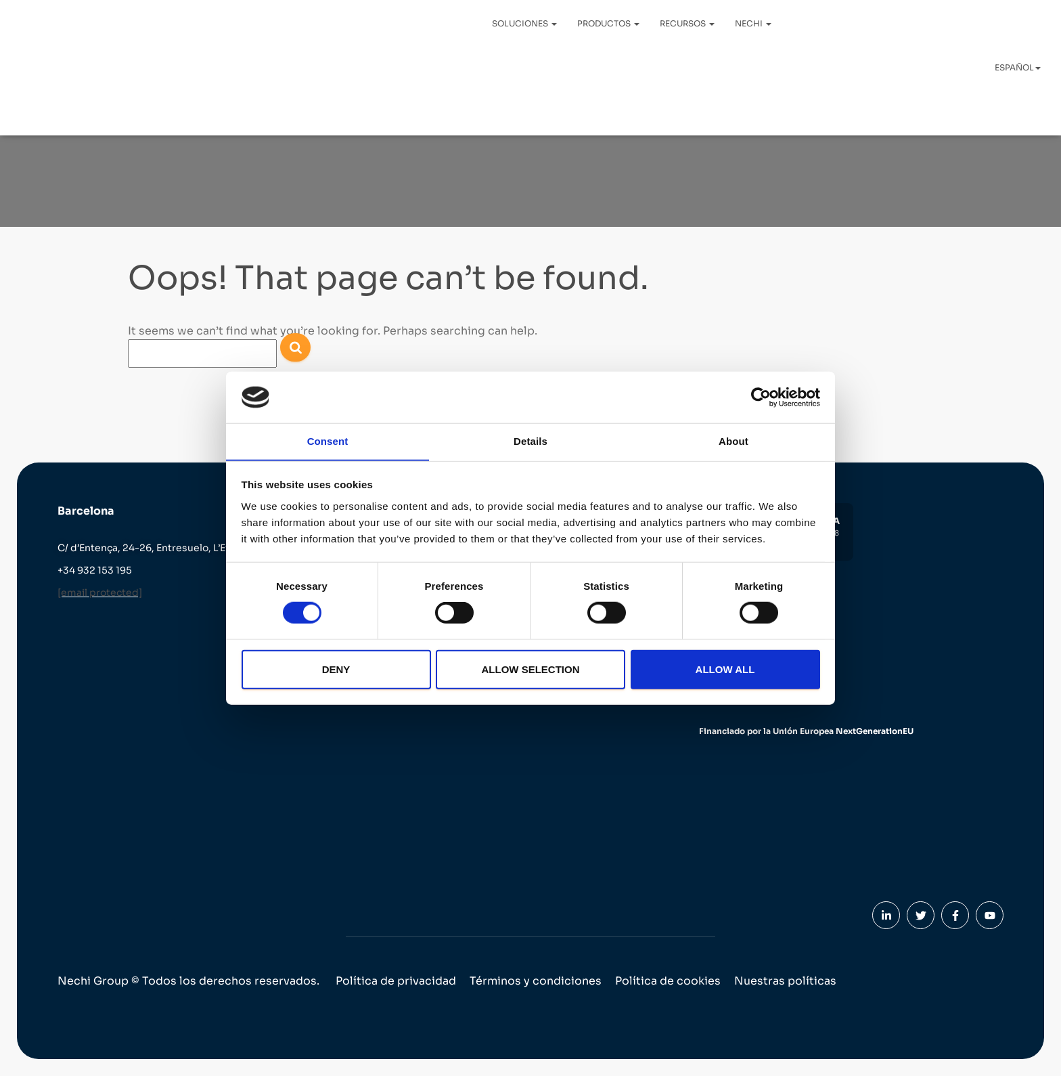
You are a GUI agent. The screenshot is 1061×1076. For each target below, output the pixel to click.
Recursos (687, 23)
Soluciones (524, 23)
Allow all (725, 669)
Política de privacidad (396, 981)
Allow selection (531, 669)
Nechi (753, 23)
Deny (336, 669)
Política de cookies (668, 981)
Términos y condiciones (536, 981)
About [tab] (733, 441)
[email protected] (100, 592)
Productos (608, 23)
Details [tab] (530, 441)
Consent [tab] (327, 441)
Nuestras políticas (785, 981)
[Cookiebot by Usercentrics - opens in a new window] (761, 397)
